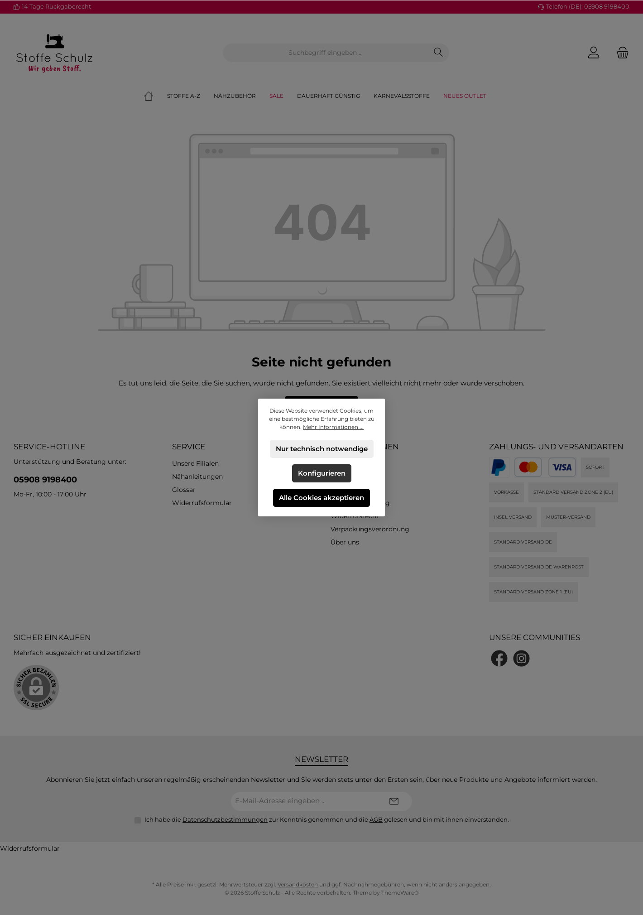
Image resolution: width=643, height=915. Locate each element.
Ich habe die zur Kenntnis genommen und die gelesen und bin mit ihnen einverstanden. (326, 819)
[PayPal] (499, 467)
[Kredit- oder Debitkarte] (545, 467)
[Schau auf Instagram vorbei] (521, 658)
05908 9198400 (45, 480)
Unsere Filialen (195, 463)
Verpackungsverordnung (370, 529)
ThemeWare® (400, 892)
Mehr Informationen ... (333, 427)
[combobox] (325, 52)
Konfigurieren (321, 473)
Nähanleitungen (197, 476)
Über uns (345, 542)
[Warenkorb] (619, 52)
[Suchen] (438, 52)
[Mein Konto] (593, 52)
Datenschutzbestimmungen (225, 819)
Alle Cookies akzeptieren (321, 497)
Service (188, 446)
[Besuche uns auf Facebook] (499, 658)
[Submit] (394, 801)
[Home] (155, 96)
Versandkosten (298, 884)
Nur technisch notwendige (322, 448)
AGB (376, 819)
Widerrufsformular (202, 503)
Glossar (184, 490)
